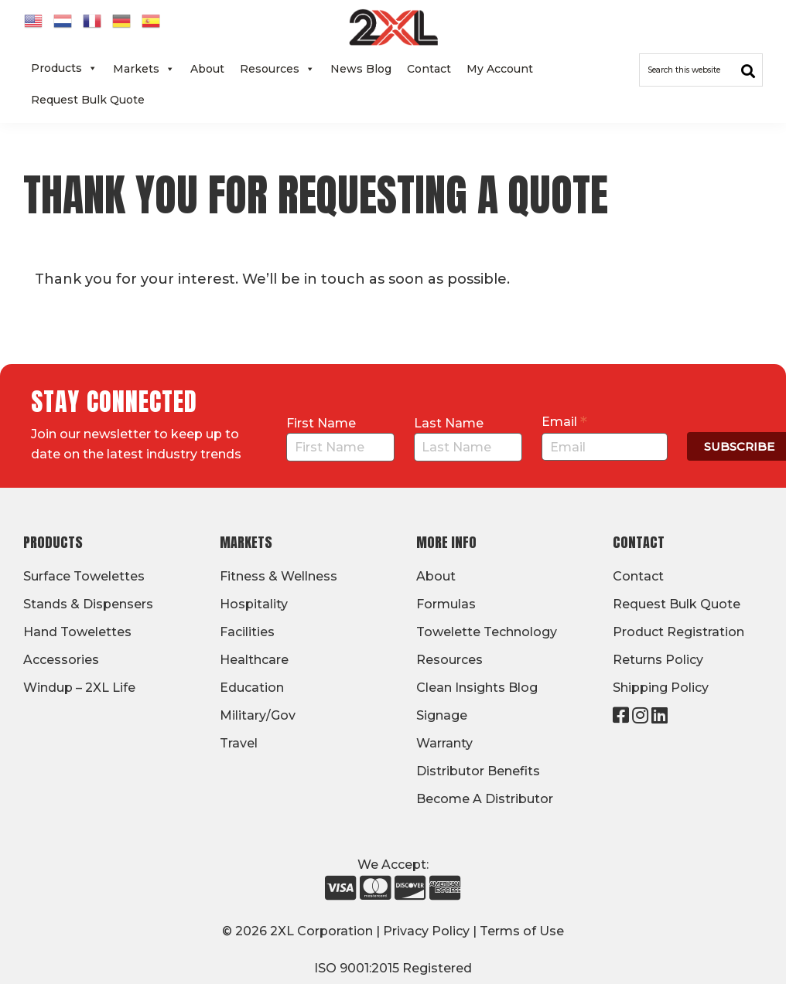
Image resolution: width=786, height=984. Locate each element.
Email (564, 421)
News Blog (360, 69)
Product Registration (678, 632)
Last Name (449, 423)
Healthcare (254, 659)
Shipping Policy (661, 687)
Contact (429, 69)
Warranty (444, 743)
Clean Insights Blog (477, 687)
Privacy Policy (426, 931)
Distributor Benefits (478, 771)
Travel (239, 743)
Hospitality (254, 604)
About (207, 69)
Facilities (247, 632)
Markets (144, 69)
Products (64, 68)
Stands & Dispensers (88, 604)
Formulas (446, 604)
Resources (277, 69)
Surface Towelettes (84, 576)
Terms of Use (522, 931)
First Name (321, 423)
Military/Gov (258, 715)
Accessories (61, 659)
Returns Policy (658, 659)
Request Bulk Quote (88, 100)
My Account (499, 69)
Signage (441, 715)
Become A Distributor (484, 799)
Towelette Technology (486, 632)
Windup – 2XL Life (79, 687)
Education (252, 687)
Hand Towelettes (77, 632)
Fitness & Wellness (278, 576)
